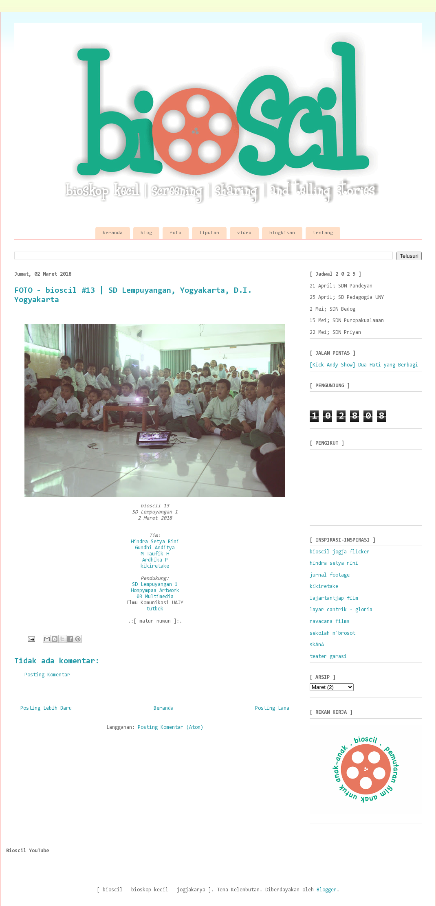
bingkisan (282, 232)
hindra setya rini (334, 563)
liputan (209, 232)
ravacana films (330, 621)
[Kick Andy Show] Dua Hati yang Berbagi (364, 365)
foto (175, 232)
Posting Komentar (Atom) (170, 727)
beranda (113, 232)
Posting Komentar (47, 675)
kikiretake (324, 586)
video (244, 232)
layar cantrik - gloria (341, 609)
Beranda (164, 708)
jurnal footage (330, 575)
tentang (323, 232)
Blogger (327, 890)
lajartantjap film (334, 598)
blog (146, 232)
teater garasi (328, 656)
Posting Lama (272, 708)
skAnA (317, 644)
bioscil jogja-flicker (340, 552)
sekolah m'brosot (332, 633)
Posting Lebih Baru (46, 708)
